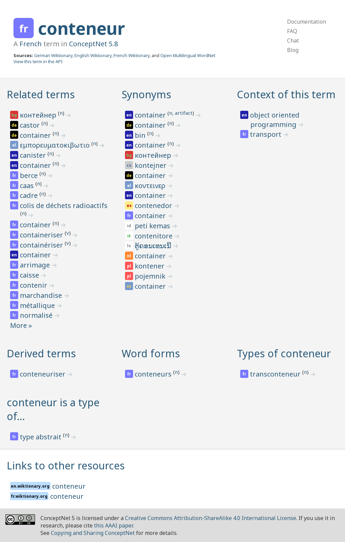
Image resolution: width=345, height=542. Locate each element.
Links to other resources (66, 465)
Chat (293, 40)
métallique (38, 305)
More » (21, 325)
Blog (293, 50)
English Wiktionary (93, 55)
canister (34, 155)
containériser (42, 245)
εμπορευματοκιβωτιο (55, 145)
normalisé (37, 315)
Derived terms (41, 353)
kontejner (151, 165)
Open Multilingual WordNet (187, 55)
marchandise (42, 295)
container (36, 135)
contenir (34, 285)
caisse (30, 275)
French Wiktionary (132, 55)
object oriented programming (275, 119)
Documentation (306, 21)
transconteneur (276, 374)
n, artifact (180, 112)
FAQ (292, 31)
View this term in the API (38, 61)
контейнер (39, 115)
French (31, 43)
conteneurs (154, 374)
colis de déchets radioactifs (63, 205)
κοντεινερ (151, 185)
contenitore (154, 235)
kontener (150, 265)
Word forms (151, 353)
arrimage (36, 264)
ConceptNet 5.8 (93, 43)
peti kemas (153, 225)
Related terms (41, 94)
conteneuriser (43, 374)
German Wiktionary (53, 55)
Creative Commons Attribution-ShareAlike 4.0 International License (210, 518)
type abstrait (41, 436)
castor (30, 125)
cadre (29, 195)
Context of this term (286, 94)
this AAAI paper (113, 525)
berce (29, 175)
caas (27, 185)
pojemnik (151, 276)
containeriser (42, 234)
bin (141, 135)
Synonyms (146, 94)
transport (266, 134)
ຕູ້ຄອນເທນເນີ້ (154, 245)
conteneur (81, 28)
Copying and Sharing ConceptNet (93, 533)
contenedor (154, 205)
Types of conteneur (284, 353)
